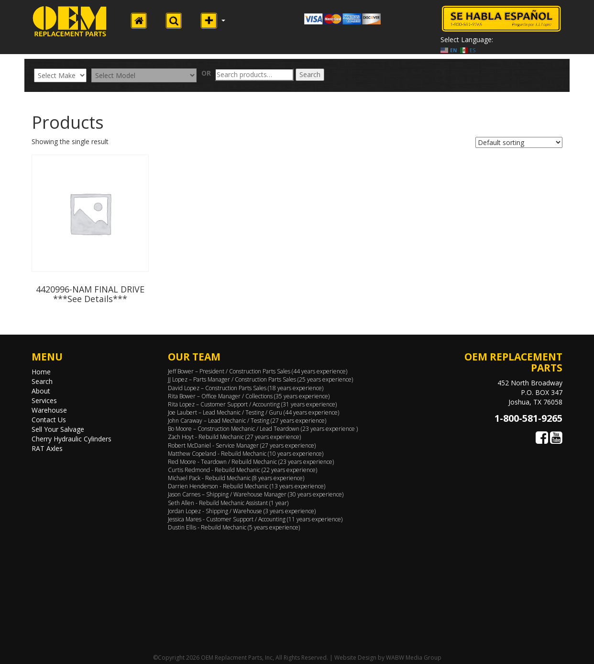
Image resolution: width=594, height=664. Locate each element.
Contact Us (49, 419)
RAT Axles (47, 448)
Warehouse (49, 410)
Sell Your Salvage (58, 429)
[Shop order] (518, 142)
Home (41, 371)
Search (309, 74)
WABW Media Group (413, 657)
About (41, 390)
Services (44, 400)
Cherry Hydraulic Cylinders (71, 438)
